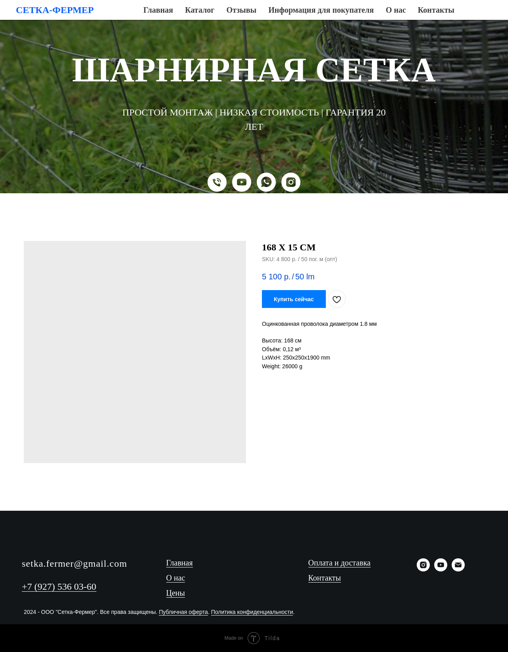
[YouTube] (241, 182)
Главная (143, 15)
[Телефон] (217, 182)
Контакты (362, 15)
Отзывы (210, 15)
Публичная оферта (183, 612)
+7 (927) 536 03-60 (59, 586)
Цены (175, 593)
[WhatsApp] (266, 182)
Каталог (176, 15)
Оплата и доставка (339, 562)
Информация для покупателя (271, 15)
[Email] (458, 569)
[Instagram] (290, 182)
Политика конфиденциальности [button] (252, 612)
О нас (329, 15)
